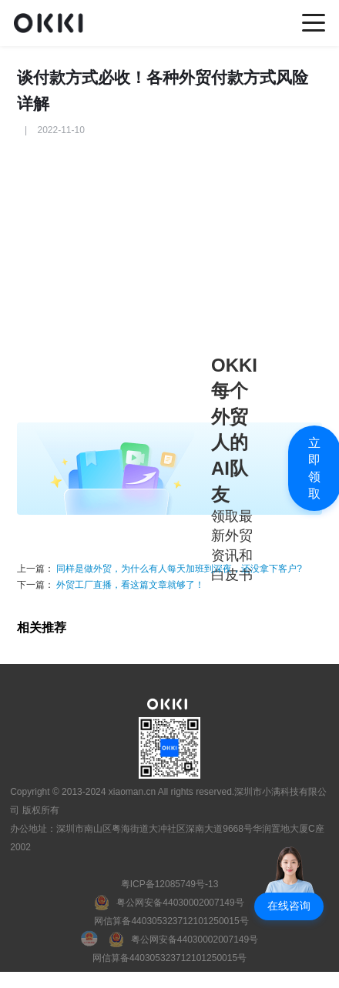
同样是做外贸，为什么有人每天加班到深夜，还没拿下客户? (179, 568)
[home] (52, 22)
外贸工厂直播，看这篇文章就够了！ (129, 584)
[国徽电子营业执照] (95, 939)
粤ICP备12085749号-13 (170, 884)
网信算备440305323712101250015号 (171, 921)
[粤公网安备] (169, 902)
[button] (289, 906)
